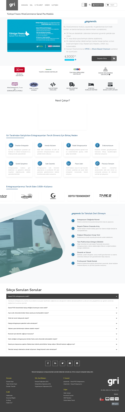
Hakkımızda (9, 395)
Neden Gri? (9, 403)
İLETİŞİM (55, 5)
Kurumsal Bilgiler (11, 398)
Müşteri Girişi (98, 5)
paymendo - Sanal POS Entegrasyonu (74, 381)
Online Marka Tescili (69, 400)
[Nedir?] (109, 74)
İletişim (116, 394)
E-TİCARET (39, 5)
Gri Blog (8, 400)
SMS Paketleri (67, 398)
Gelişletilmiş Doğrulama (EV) (43, 384)
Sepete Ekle (107, 58)
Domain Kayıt (9, 381)
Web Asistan (67, 393)
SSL (31, 5)
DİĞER (47, 5)
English (115, 404)
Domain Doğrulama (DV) (41, 381)
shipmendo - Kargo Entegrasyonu (73, 384)
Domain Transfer (10, 386)
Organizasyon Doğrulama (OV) (43, 386)
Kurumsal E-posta (68, 395)
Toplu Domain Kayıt (11, 384)
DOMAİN (24, 5)
